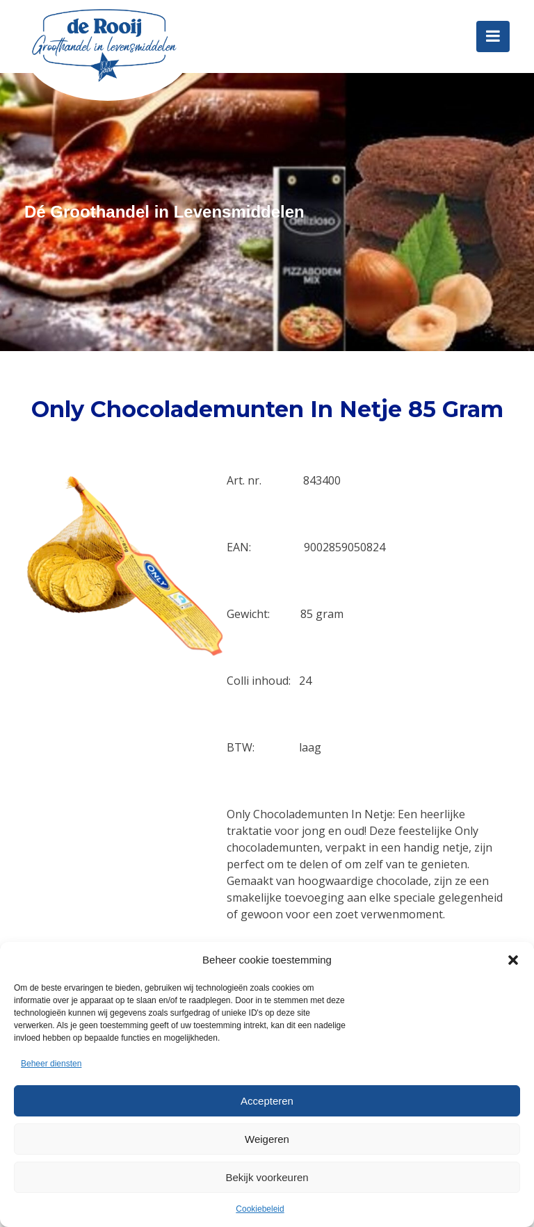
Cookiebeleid (260, 1209)
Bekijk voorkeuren (266, 1177)
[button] (513, 960)
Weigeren (267, 1139)
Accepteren (267, 1101)
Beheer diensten (51, 1063)
